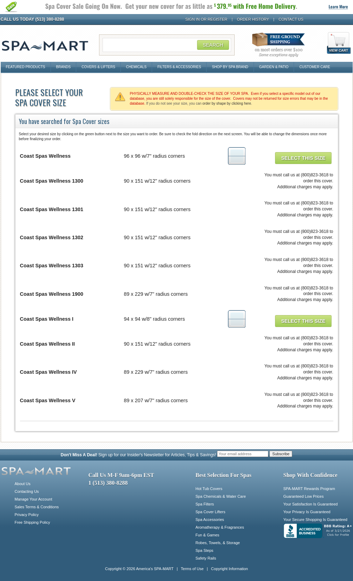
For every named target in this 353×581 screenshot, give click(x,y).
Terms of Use (192, 569)
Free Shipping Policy (32, 522)
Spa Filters (205, 504)
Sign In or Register (206, 19)
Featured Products (25, 67)
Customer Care (314, 67)
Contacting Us (27, 491)
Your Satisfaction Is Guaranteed (310, 504)
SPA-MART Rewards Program (309, 489)
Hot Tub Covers (209, 489)
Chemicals (136, 67)
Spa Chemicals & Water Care (221, 496)
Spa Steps (205, 550)
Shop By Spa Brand (230, 67)
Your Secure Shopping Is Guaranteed (315, 519)
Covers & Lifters (98, 67)
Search (213, 45)
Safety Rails (206, 558)
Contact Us (291, 19)
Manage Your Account (33, 499)
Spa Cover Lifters (210, 512)
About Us (23, 484)
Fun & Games (208, 535)
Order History (253, 19)
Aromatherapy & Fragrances (220, 527)
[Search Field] (167, 45)
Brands (63, 67)
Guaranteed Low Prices (303, 496)
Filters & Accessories (179, 67)
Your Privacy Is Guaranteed (307, 512)
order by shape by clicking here (226, 103)
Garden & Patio (274, 67)
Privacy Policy (27, 515)
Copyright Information (229, 569)
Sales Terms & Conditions (37, 507)
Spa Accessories (210, 519)
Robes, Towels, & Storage (218, 543)
